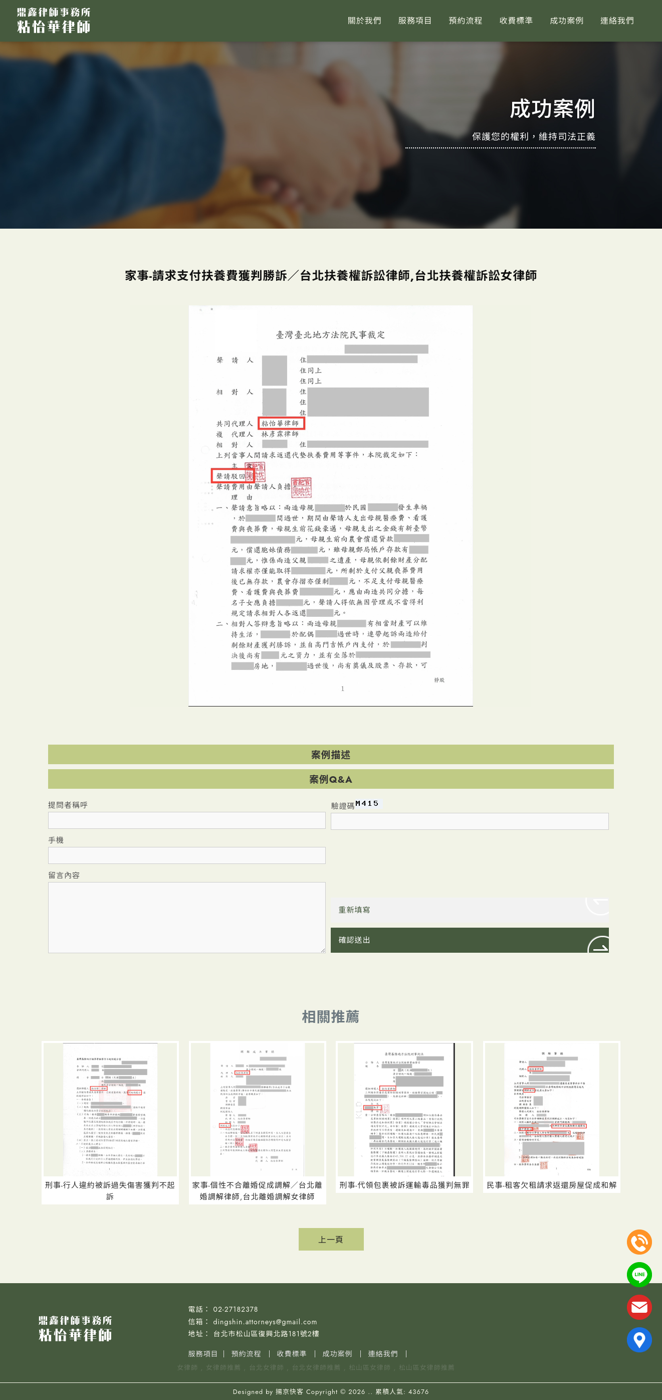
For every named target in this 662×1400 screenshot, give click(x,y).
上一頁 (331, 1240)
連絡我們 (617, 21)
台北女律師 (266, 1367)
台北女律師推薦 (316, 1367)
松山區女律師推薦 (427, 1367)
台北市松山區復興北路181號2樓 (266, 1334)
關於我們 (365, 21)
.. (370, 1391)
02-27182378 (236, 1309)
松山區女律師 (370, 1367)
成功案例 (567, 21)
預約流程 (466, 21)
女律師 (187, 1367)
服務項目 (415, 21)
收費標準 (516, 21)
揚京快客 (290, 1391)
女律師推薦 (223, 1367)
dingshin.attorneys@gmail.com (265, 1322)
